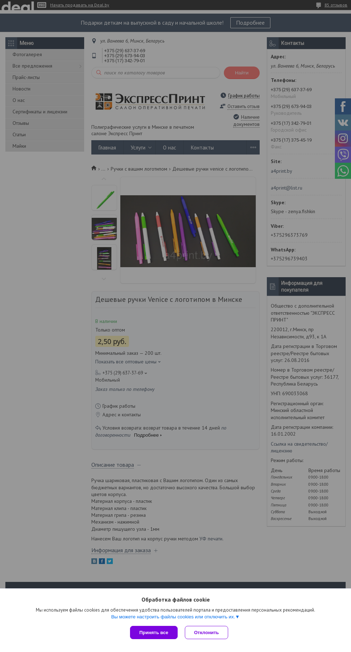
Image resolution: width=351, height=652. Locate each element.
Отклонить (206, 632)
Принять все (153, 632)
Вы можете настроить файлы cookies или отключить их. (173, 616)
